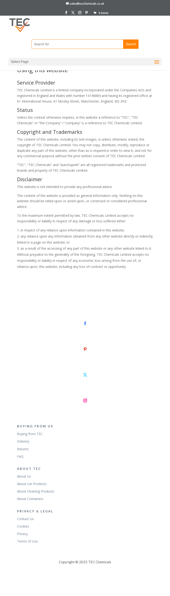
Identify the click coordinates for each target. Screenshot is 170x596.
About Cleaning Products (35, 491)
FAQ (20, 456)
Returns (23, 449)
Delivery (23, 441)
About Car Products (32, 484)
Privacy (22, 534)
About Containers (30, 499)
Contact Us (25, 519)
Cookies (23, 526)
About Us (24, 476)
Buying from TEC (30, 434)
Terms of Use (27, 541)
